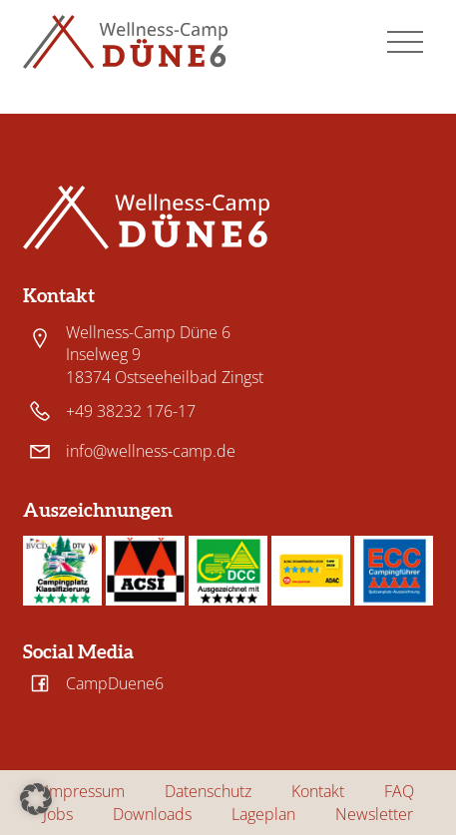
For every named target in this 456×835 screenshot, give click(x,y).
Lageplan (263, 814)
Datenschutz (208, 791)
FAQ (399, 791)
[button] (36, 799)
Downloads (152, 814)
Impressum (85, 791)
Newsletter (374, 814)
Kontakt (317, 791)
